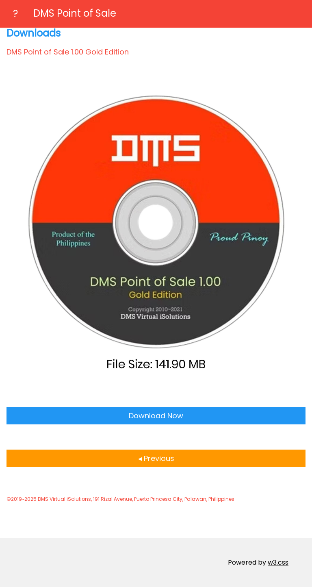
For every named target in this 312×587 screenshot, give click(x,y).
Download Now (156, 416)
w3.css (278, 562)
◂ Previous (156, 458)
